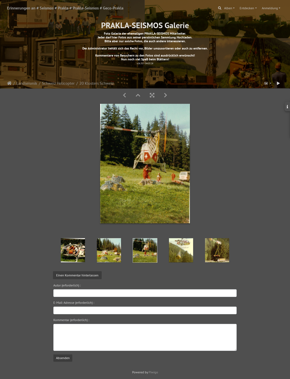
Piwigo (153, 372)
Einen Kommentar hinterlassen (77, 275)
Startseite (9, 83)
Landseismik (26, 83)
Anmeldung (270, 8)
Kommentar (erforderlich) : (71, 320)
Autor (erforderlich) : (67, 285)
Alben (228, 8)
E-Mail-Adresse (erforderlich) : (73, 303)
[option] (73, 250)
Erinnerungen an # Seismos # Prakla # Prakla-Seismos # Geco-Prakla (65, 8)
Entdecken (247, 8)
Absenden (63, 358)
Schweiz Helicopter (58, 83)
